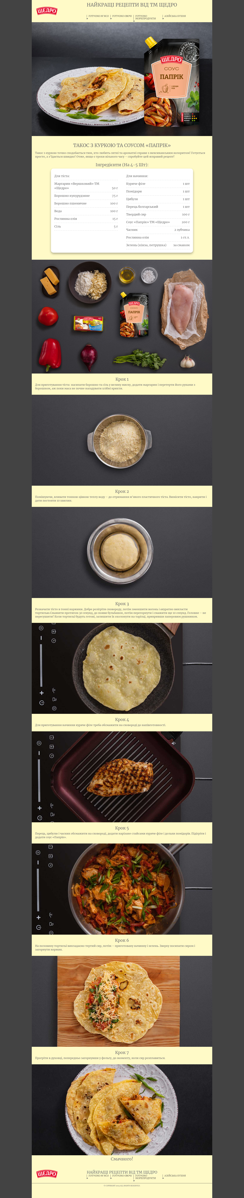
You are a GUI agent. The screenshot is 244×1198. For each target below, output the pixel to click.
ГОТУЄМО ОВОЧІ (122, 16)
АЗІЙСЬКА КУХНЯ (175, 16)
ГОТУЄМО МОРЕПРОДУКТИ (145, 17)
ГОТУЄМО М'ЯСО (99, 16)
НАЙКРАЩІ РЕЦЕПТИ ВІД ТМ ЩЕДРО (132, 5)
